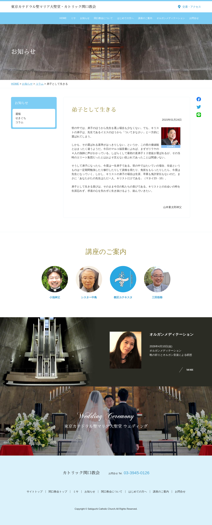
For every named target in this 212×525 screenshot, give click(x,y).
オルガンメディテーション (171, 18)
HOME (63, 18)
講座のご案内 (145, 18)
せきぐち (20, 118)
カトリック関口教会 (81, 473)
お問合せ (194, 18)
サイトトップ (35, 491)
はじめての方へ (125, 18)
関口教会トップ (58, 491)
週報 (18, 113)
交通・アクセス (191, 6)
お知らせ (85, 18)
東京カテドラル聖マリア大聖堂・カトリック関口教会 (53, 7)
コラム (40, 83)
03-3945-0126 (136, 473)
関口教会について (103, 18)
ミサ (73, 18)
